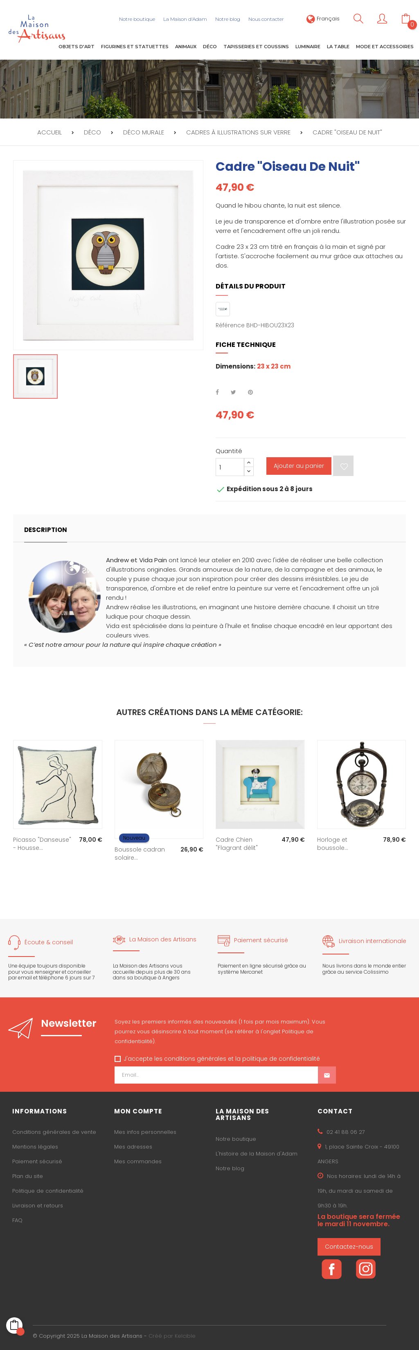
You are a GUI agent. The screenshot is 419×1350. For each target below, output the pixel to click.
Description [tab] (45, 529)
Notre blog (230, 1168)
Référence (230, 325)
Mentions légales (35, 1147)
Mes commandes (138, 1161)
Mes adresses (133, 1147)
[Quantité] (230, 467)
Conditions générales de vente (54, 1132)
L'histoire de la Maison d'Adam (256, 1154)
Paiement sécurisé (37, 1161)
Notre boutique (236, 1139)
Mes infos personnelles (145, 1132)
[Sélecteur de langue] (323, 18)
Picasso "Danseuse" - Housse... (42, 844)
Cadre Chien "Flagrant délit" (237, 844)
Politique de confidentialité (47, 1191)
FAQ (17, 1220)
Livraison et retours (37, 1205)
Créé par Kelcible (172, 1336)
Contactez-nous (349, 1247)
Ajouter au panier (299, 466)
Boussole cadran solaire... (140, 853)
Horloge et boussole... (332, 844)
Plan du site (27, 1176)
